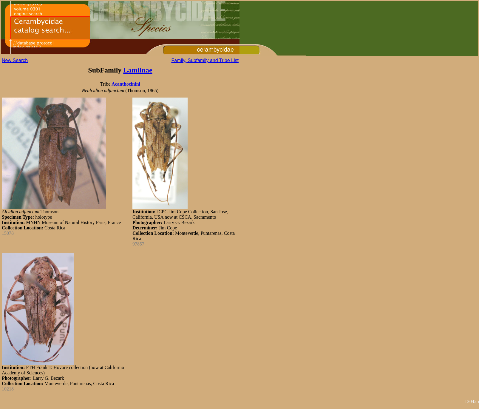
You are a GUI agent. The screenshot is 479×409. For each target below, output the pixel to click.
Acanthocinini (126, 84)
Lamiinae (137, 70)
